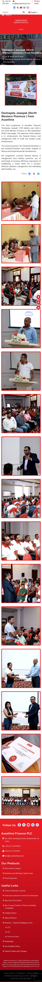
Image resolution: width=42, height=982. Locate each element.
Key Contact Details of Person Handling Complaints (20, 906)
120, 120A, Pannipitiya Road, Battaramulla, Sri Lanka (22, 839)
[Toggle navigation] (21, 14)
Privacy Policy (37, 2)
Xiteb (29, 978)
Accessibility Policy (12, 946)
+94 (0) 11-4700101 (12, 851)
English (32, 12)
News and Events (17, 57)
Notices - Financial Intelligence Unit (18, 922)
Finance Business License (15, 890)
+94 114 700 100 (6, 2)
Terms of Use (9, 973)
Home (4, 57)
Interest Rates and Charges (16, 951)
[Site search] (24, 12)
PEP (8, 932)
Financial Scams (13, 936)
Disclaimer (21, 973)
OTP (8, 927)
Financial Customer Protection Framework (21, 895)
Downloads (9, 941)
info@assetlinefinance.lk (21, 2)
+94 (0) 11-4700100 (13, 846)
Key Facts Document (13, 900)
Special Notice (11, 917)
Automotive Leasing (12, 868)
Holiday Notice (10, 913)
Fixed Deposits (11, 878)
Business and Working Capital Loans (19, 873)
